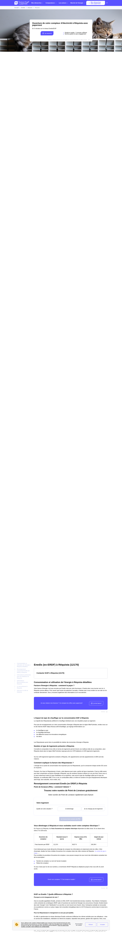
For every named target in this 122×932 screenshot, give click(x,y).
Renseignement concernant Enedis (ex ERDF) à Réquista (23, 670)
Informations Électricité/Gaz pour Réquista (22, 682)
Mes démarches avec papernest (95, 3)
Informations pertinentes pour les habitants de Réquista (24, 676)
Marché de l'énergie (77, 3)
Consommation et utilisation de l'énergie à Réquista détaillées (23, 665)
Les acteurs (63, 3)
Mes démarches (37, 3)
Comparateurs (51, 3)
